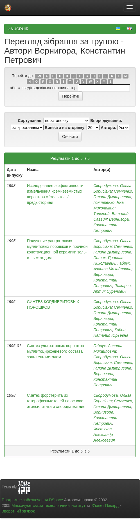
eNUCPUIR (18, 29)
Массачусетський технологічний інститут (48, 505)
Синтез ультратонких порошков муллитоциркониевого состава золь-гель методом (55, 351)
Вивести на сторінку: (65, 127)
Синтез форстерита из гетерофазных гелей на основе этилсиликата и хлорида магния (56, 401)
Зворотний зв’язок (18, 511)
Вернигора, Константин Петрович (111, 225)
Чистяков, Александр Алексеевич (104, 434)
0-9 (39, 76)
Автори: (108, 127)
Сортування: (30, 120)
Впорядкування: (106, 120)
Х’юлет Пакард (105, 505)
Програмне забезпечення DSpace (32, 500)
